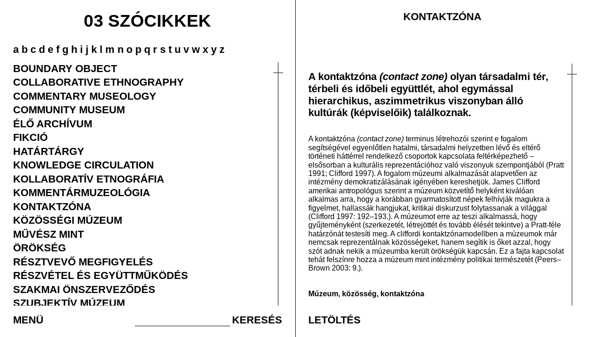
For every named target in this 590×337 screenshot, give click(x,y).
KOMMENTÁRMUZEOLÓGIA (81, 192)
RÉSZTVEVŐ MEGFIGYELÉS (83, 262)
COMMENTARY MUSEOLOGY (84, 96)
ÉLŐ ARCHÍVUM (52, 123)
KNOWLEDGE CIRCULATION (83, 165)
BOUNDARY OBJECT (65, 68)
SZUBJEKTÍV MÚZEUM (69, 303)
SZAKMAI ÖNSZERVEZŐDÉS (84, 289)
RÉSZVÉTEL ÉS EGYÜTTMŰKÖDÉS (100, 275)
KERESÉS (257, 320)
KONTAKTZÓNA (52, 206)
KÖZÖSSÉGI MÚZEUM (67, 220)
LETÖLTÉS (334, 320)
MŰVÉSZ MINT (48, 234)
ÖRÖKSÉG (39, 248)
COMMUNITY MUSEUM (69, 109)
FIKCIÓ (30, 137)
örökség (444, 251)
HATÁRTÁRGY (48, 151)
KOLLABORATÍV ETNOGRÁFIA (88, 179)
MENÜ (28, 320)
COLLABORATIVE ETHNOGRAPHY (98, 82)
